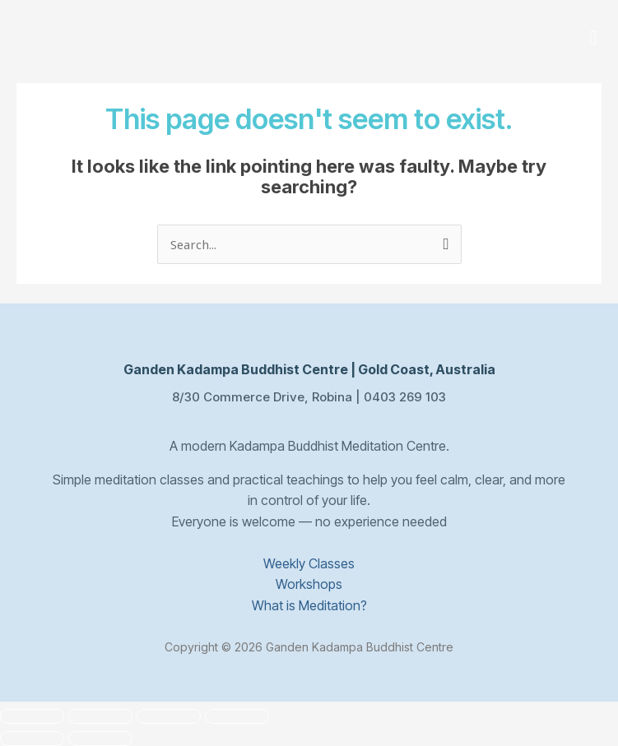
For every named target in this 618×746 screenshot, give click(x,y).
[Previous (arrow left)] (32, 738)
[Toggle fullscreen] (100, 716)
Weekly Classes (309, 562)
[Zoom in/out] (32, 716)
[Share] (169, 716)
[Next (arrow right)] (100, 738)
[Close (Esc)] (237, 716)
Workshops (309, 584)
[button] (593, 38)
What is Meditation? (309, 604)
